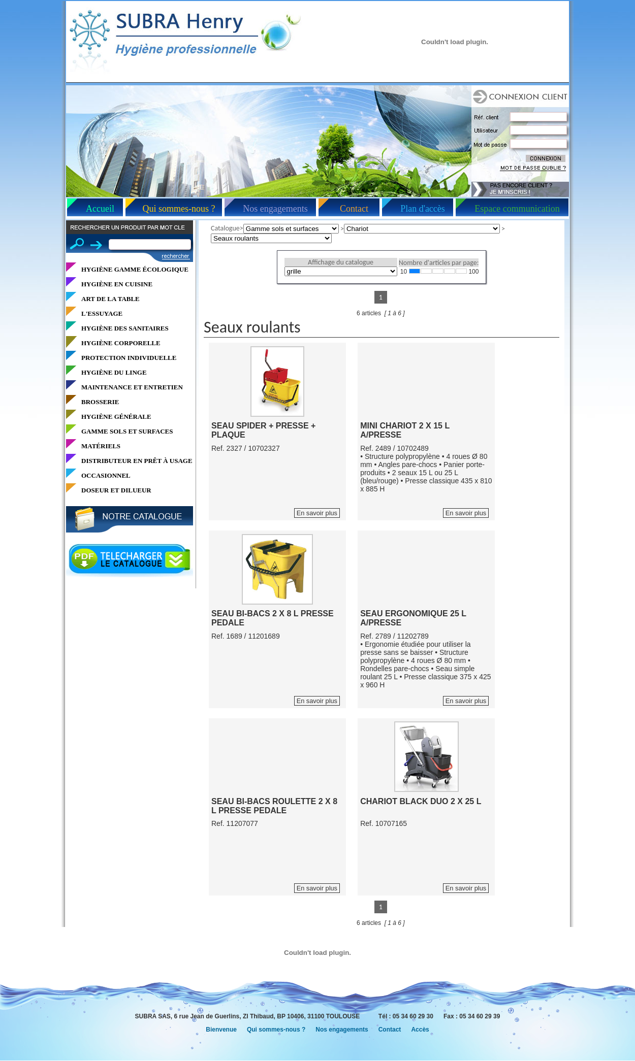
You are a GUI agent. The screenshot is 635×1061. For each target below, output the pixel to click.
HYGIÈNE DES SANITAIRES (125, 328)
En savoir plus (317, 513)
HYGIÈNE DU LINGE (114, 372)
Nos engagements (275, 209)
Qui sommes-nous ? (179, 209)
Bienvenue (221, 1029)
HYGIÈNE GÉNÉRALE (116, 416)
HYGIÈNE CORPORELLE (121, 343)
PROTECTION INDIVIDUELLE (128, 357)
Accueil (100, 209)
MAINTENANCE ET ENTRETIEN (132, 387)
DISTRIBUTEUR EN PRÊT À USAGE (137, 461)
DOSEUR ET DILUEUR (116, 490)
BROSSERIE (100, 402)
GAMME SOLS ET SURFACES (127, 431)
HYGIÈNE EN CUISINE (116, 284)
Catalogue (225, 228)
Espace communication (516, 209)
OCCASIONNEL (106, 475)
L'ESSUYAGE (101, 313)
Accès (420, 1029)
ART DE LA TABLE (110, 299)
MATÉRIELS (100, 446)
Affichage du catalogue (340, 262)
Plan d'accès (422, 209)
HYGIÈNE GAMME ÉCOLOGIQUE (134, 269)
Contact (354, 209)
